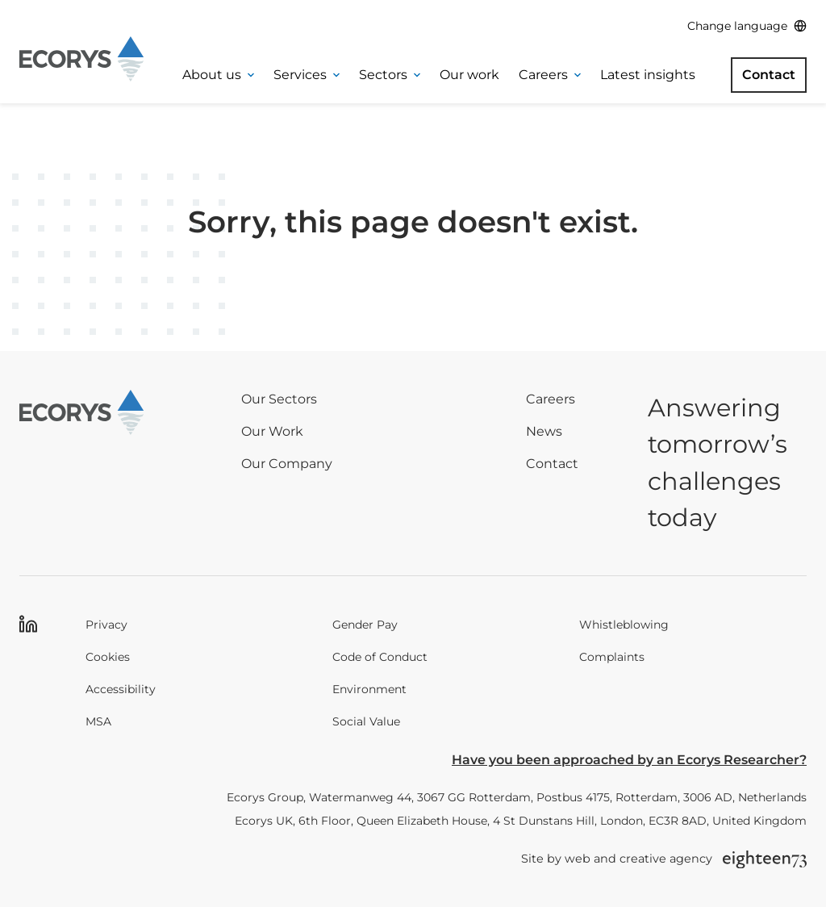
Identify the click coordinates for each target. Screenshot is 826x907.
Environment (369, 689)
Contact (768, 74)
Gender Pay (365, 624)
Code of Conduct (380, 657)
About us (218, 74)
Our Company (286, 463)
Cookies (108, 657)
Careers (550, 74)
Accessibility (121, 689)
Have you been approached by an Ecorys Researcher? (629, 759)
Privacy (106, 624)
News (544, 431)
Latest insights (647, 74)
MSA (98, 721)
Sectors (389, 74)
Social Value (366, 721)
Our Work (272, 431)
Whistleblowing (624, 624)
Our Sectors (279, 399)
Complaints (612, 657)
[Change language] (747, 26)
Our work (469, 74)
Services (306, 74)
